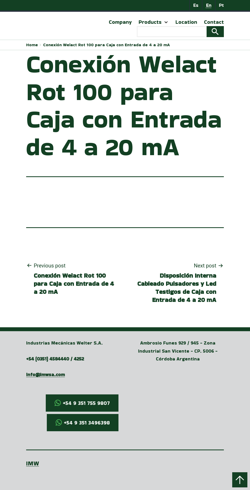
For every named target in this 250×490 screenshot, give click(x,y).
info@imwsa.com (45, 374)
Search (215, 31)
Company (120, 22)
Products (150, 22)
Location (186, 22)
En (209, 5)
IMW (32, 463)
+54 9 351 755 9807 (86, 403)
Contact (214, 22)
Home (32, 45)
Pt (221, 5)
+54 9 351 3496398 (87, 422)
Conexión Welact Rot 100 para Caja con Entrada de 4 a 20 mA (106, 45)
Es (195, 5)
